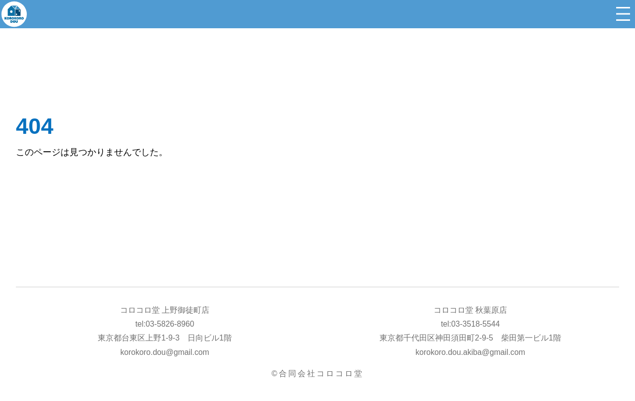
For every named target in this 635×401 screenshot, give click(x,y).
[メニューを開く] (623, 14)
